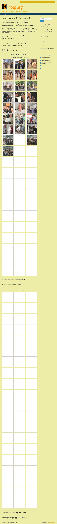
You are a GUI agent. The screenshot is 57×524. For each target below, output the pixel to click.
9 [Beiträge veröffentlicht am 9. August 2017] (45, 31)
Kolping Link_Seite (35, 14)
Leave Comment (24, 20)
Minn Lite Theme (52, 522)
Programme (19, 14)
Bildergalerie (26, 14)
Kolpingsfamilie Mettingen (14, 11)
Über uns (12, 14)
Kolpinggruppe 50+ (9, 38)
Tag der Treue (20, 45)
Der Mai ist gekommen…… (47, 60)
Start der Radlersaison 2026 (47, 68)
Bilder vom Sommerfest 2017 (13, 280)
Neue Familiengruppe (10, 36)
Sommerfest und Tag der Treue (14, 513)
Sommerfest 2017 (21, 282)
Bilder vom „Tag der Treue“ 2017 (15, 43)
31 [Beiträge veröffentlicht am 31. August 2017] (47, 39)
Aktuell (14, 20)
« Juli (41, 41)
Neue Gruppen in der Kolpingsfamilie (16, 18)
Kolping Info (5, 14)
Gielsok (10, 20)
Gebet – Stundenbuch (46, 14)
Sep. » (44, 41)
